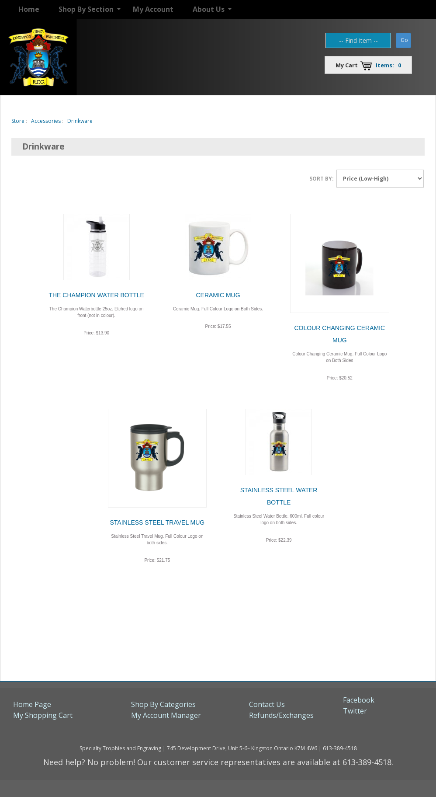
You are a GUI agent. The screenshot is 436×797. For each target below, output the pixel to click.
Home (28, 9)
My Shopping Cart (43, 715)
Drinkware (80, 121)
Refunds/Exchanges (281, 715)
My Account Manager (166, 715)
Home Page (32, 704)
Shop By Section (86, 9)
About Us (209, 9)
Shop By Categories (163, 704)
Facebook (358, 700)
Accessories (46, 121)
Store (17, 121)
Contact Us (267, 704)
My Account (153, 9)
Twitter (355, 711)
